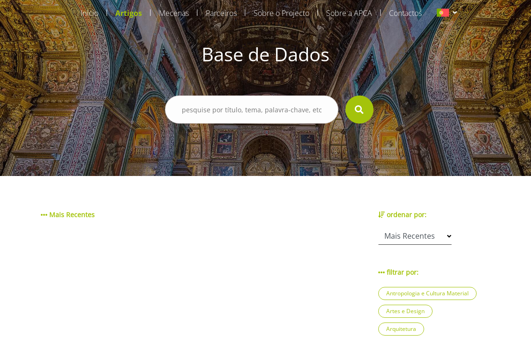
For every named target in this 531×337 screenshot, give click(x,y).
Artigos (128, 13)
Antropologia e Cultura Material (427, 293)
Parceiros (221, 13)
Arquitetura (401, 329)
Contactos (405, 13)
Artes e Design (405, 311)
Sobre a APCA (349, 13)
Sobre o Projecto (281, 13)
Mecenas (174, 13)
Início (89, 13)
